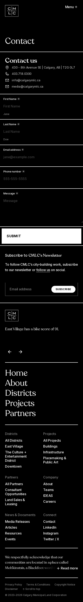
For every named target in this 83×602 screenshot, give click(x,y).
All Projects (52, 440)
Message (10, 193)
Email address (13, 149)
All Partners (14, 484)
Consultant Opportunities (15, 492)
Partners (20, 414)
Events (10, 539)
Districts (20, 393)
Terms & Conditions (38, 584)
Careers (49, 501)
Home (16, 373)
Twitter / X (51, 539)
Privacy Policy (13, 584)
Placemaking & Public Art (54, 460)
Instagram (50, 533)
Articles (11, 527)
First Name (11, 99)
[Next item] (20, 352)
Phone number (14, 171)
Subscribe (63, 289)
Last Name (11, 124)
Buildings (50, 446)
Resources (13, 533)
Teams (48, 490)
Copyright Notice (64, 584)
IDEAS (48, 496)
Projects (20, 404)
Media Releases (17, 521)
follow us (43, 270)
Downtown (13, 466)
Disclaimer (11, 589)
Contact (49, 521)
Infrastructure (53, 452)
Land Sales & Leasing (15, 502)
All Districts (13, 440)
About (16, 383)
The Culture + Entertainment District (16, 456)
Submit (14, 236)
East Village (14, 446)
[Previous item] (9, 352)
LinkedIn (49, 527)
